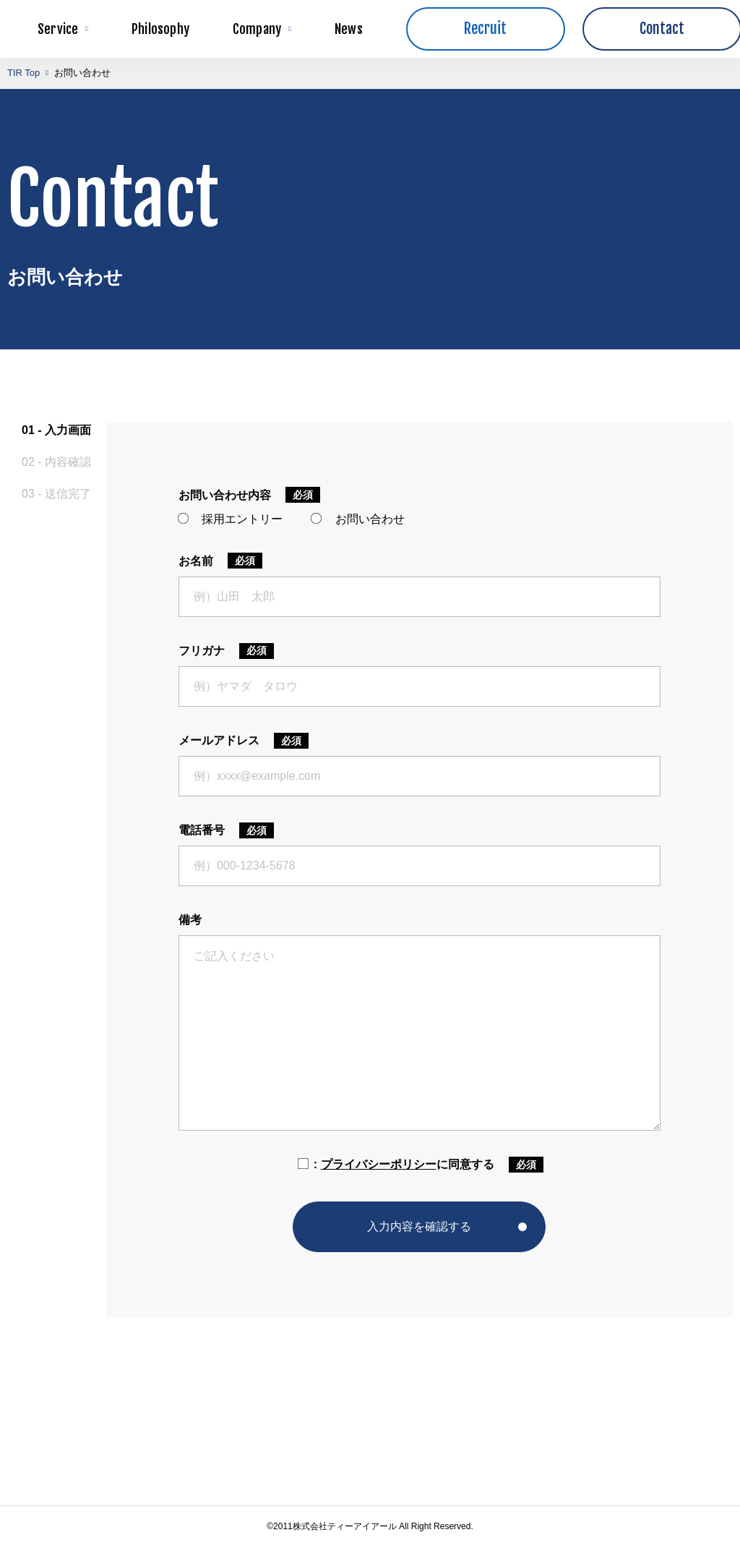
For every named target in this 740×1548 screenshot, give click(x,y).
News (349, 29)
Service (63, 29)
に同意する (395, 1164)
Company (262, 29)
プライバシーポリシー (378, 1164)
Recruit (485, 29)
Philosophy (160, 29)
